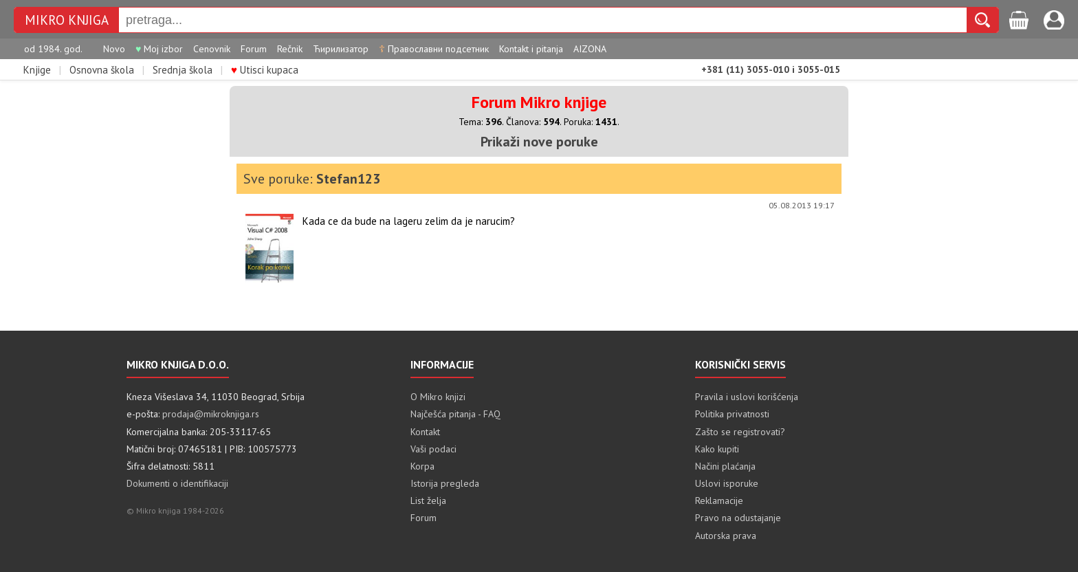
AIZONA (589, 49)
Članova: (533, 122)
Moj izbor (159, 49)
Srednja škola (182, 70)
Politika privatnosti (732, 414)
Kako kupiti (717, 449)
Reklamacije (719, 500)
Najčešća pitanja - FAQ (455, 414)
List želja (428, 500)
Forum (254, 49)
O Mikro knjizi (437, 396)
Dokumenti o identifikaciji (177, 483)
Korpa (422, 466)
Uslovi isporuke (726, 483)
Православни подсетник (434, 49)
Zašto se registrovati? (740, 432)
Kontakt (425, 432)
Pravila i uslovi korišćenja (746, 396)
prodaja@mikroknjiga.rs (210, 414)
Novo (114, 49)
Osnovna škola (101, 70)
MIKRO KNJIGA (67, 20)
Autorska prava (725, 535)
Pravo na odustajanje (738, 518)
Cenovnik (211, 49)
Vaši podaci (433, 449)
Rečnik (289, 49)
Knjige (37, 70)
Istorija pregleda (444, 483)
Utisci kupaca (264, 70)
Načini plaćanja (725, 466)
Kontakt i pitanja (531, 49)
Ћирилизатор (340, 49)
